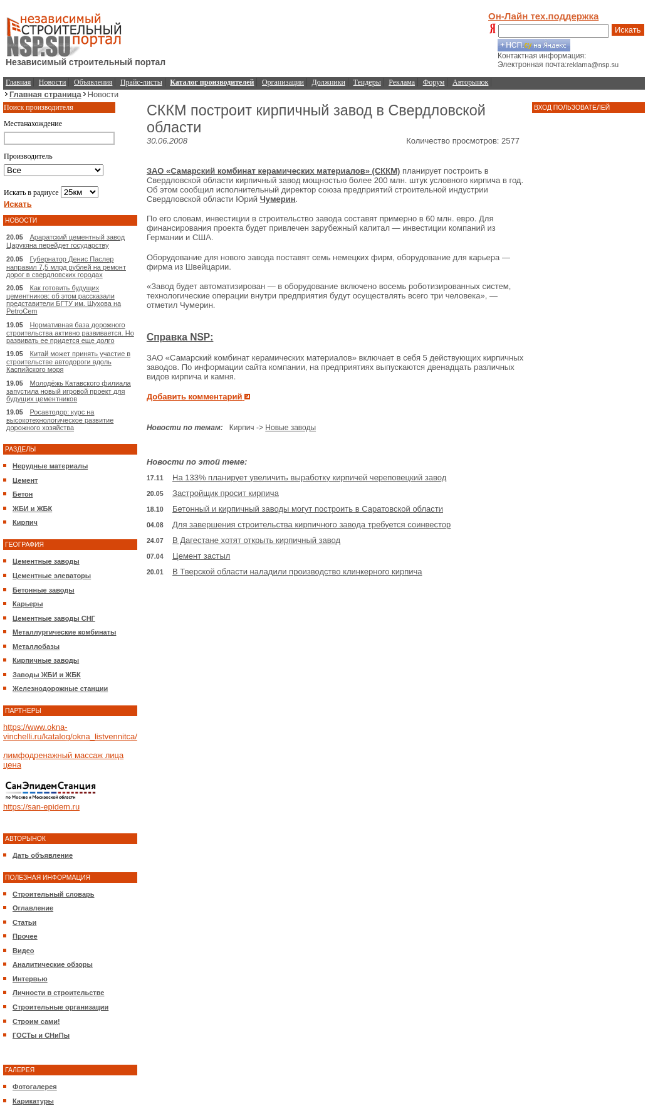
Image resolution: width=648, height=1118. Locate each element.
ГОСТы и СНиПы (41, 1035)
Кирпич (25, 522)
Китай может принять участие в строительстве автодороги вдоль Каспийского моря (68, 361)
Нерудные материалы (50, 466)
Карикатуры (33, 1101)
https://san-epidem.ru (41, 806)
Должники (328, 82)
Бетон (23, 494)
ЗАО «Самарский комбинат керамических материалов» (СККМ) (273, 171)
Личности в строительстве (58, 992)
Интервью (30, 979)
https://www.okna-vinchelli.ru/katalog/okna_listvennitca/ (70, 731)
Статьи (24, 922)
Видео (23, 950)
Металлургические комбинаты (64, 632)
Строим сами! (36, 1021)
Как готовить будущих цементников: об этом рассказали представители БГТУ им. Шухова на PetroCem (63, 299)
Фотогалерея (35, 1086)
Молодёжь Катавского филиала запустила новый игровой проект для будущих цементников (68, 391)
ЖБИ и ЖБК (32, 508)
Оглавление (33, 908)
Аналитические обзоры (53, 964)
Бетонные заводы (44, 590)
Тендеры (367, 82)
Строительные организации (60, 1007)
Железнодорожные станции (60, 688)
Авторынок (470, 82)
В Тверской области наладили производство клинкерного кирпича (297, 571)
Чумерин (278, 199)
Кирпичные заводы (46, 660)
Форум (434, 82)
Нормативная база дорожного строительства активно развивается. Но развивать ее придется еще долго (70, 332)
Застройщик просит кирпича (225, 493)
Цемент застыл (201, 556)
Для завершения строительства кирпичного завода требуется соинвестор (311, 524)
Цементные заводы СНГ (54, 618)
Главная (18, 82)
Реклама (402, 82)
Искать (628, 29)
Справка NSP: (180, 337)
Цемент (25, 480)
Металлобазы (36, 646)
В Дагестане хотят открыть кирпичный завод (256, 540)
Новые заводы (290, 427)
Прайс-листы (141, 82)
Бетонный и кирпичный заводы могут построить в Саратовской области (307, 509)
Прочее (25, 936)
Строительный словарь (54, 894)
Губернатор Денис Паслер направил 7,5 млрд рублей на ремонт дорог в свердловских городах (66, 266)
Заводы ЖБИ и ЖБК (47, 674)
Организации (283, 82)
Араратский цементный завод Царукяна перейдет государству (65, 241)
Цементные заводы (46, 561)
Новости (52, 82)
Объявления (93, 82)
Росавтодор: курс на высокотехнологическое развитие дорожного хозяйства (59, 419)
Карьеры (28, 604)
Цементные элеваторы (52, 575)
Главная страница (45, 94)
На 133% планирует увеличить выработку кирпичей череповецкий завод (309, 477)
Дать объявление (43, 855)
